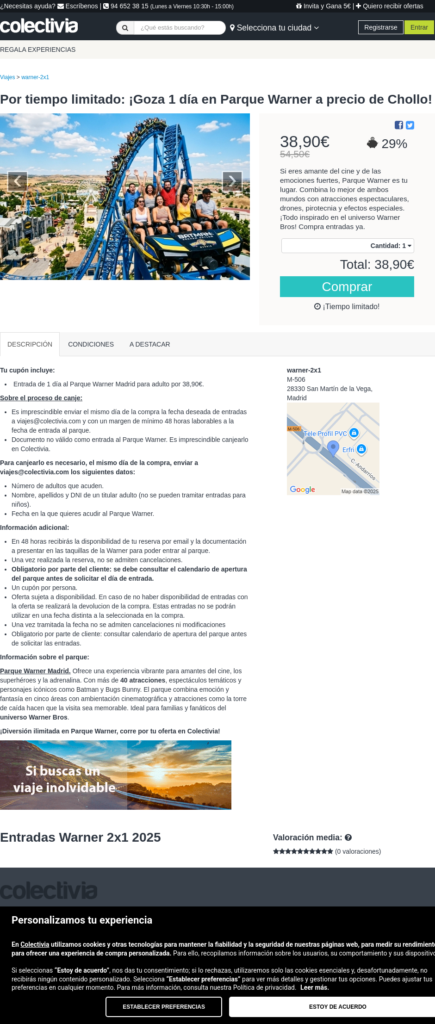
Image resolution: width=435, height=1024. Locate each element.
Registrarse (381, 27)
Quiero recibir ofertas (389, 6)
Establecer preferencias (164, 1007)
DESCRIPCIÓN (29, 344)
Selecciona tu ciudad (274, 27)
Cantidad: (391, 245)
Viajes (7, 77)
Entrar (419, 27)
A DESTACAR (150, 344)
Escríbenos (77, 6)
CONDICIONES (91, 344)
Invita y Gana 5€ (323, 6)
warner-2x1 (35, 77)
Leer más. (314, 987)
